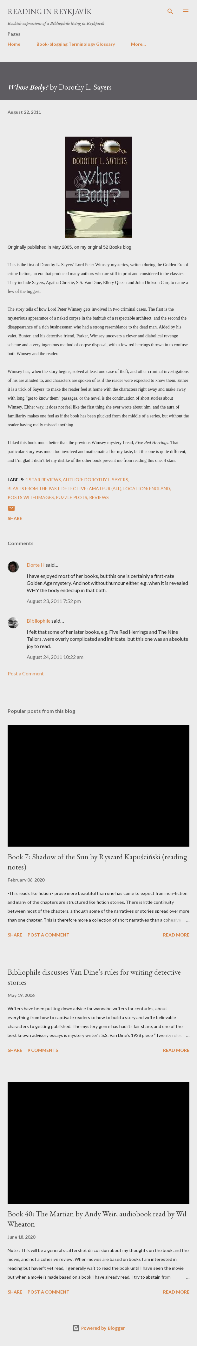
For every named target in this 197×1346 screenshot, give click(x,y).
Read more (176, 934)
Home (14, 44)
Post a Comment (26, 673)
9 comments (43, 1050)
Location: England (146, 488)
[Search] (170, 11)
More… (138, 44)
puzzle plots (71, 497)
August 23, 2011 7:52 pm (54, 601)
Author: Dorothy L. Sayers (95, 479)
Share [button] (15, 518)
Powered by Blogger (98, 1328)
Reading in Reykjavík (50, 11)
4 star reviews (43, 479)
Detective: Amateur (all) (91, 488)
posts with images (31, 497)
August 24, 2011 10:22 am (55, 657)
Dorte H (36, 565)
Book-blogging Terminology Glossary (75, 44)
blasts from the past (34, 488)
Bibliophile (38, 621)
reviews (99, 497)
